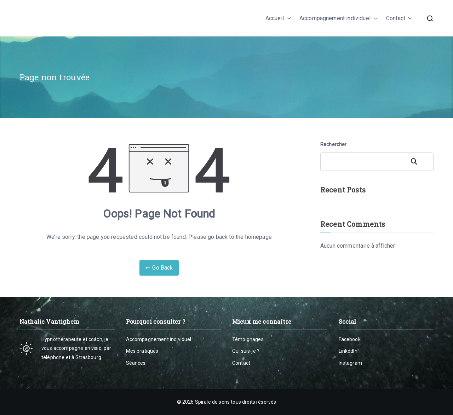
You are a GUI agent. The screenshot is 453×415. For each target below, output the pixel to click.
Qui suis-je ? (245, 351)
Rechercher (333, 144)
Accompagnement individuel (338, 18)
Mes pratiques (142, 351)
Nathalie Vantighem (75, 18)
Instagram (350, 363)
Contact (399, 18)
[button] (287, 18)
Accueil (278, 18)
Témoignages (248, 339)
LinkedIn (348, 351)
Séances (136, 363)
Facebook (350, 339)
